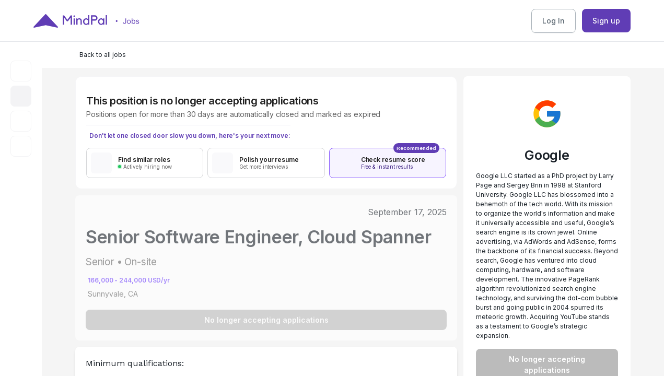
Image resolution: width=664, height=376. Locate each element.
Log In (553, 20)
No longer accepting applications (266, 319)
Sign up (606, 20)
